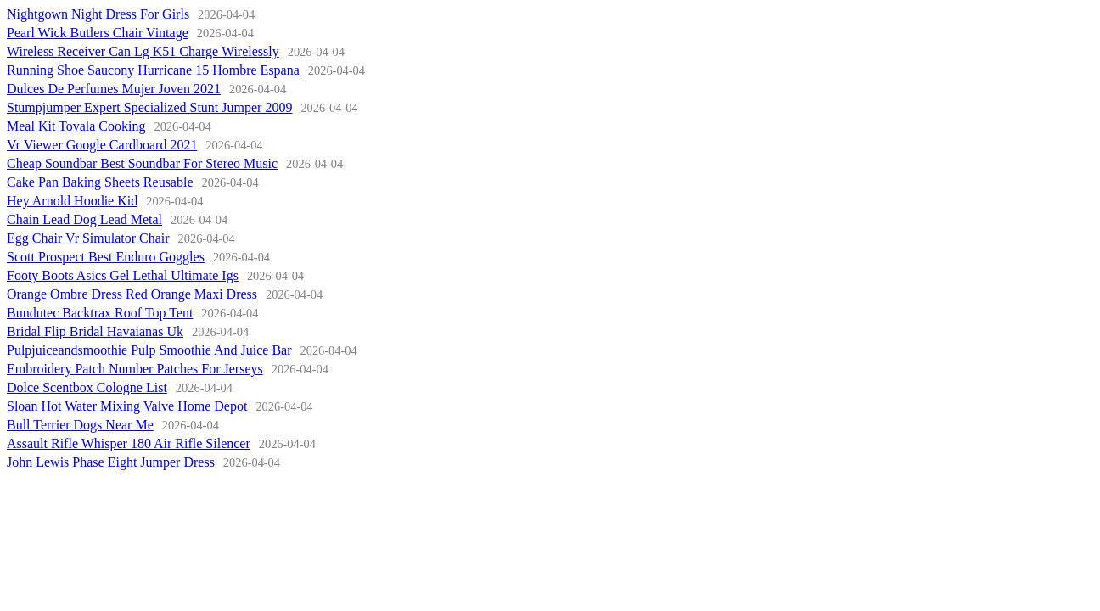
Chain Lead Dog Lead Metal (84, 219)
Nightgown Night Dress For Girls (98, 14)
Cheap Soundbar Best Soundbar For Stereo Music (142, 163)
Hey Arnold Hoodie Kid (72, 200)
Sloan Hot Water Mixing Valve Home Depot (127, 406)
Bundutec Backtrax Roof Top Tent (100, 313)
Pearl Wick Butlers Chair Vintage (97, 32)
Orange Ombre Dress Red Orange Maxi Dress (132, 294)
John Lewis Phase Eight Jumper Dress (111, 462)
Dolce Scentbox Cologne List (87, 387)
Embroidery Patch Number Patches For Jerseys (135, 369)
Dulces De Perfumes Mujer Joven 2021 (114, 88)
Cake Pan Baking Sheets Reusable (100, 182)
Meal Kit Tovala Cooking (76, 126)
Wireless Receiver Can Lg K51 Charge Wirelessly (143, 51)
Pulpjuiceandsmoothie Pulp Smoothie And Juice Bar (149, 350)
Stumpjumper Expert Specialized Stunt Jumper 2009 (149, 107)
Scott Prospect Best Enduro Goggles (106, 256)
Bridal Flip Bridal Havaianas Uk (95, 331)
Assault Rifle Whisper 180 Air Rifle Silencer (128, 443)
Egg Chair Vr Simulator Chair (88, 238)
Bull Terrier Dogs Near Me (80, 425)
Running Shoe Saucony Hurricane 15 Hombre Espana (153, 70)
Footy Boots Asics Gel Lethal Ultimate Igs (123, 275)
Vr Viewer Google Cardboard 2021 (102, 144)
